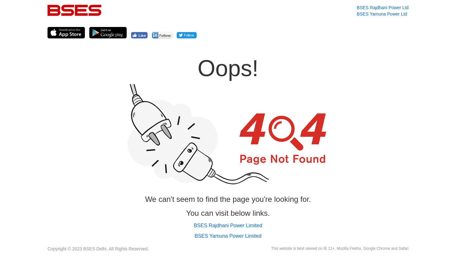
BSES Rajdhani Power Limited (228, 225)
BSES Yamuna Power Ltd (382, 14)
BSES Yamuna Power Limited (227, 236)
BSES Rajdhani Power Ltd (382, 7)
